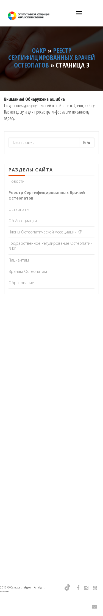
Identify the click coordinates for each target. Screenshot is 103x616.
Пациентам (19, 260)
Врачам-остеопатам (28, 271)
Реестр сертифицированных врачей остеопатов (47, 195)
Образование (21, 282)
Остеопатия (19, 209)
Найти (87, 142)
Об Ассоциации (23, 220)
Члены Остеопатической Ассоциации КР (45, 232)
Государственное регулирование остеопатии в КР (51, 246)
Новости (16, 181)
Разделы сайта (31, 170)
